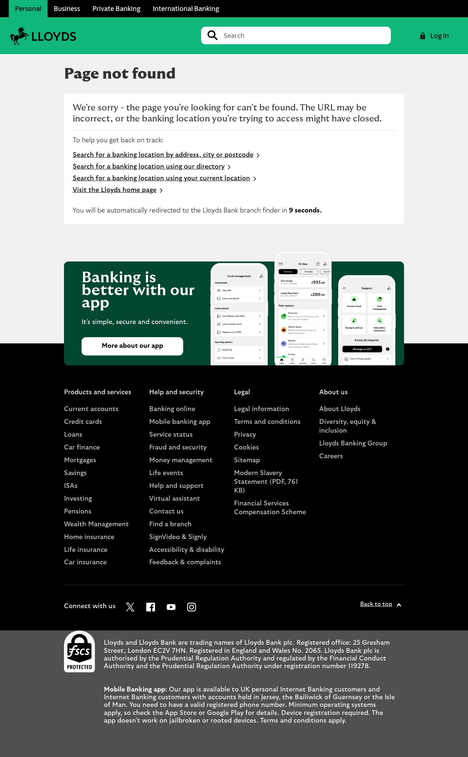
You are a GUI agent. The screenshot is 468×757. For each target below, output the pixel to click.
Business (67, 8)
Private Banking (116, 8)
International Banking (186, 8)
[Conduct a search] (304, 35)
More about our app (132, 346)
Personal (28, 8)
